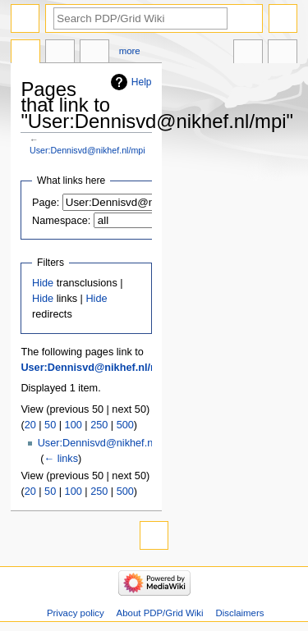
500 (125, 425)
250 (99, 425)
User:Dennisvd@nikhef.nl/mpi (87, 150)
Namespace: (61, 220)
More (129, 51)
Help (141, 82)
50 (50, 425)
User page (25, 53)
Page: (45, 202)
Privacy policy (75, 613)
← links (61, 458)
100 (73, 425)
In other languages (248, 53)
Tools (283, 53)
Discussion (60, 53)
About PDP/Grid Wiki (160, 613)
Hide (42, 283)
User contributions (94, 53)
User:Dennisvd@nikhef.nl (96, 443)
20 (30, 425)
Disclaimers (239, 613)
